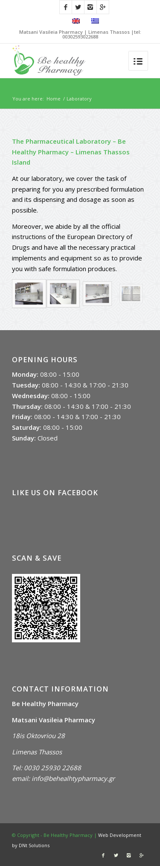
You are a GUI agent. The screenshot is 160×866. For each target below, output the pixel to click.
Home (54, 98)
